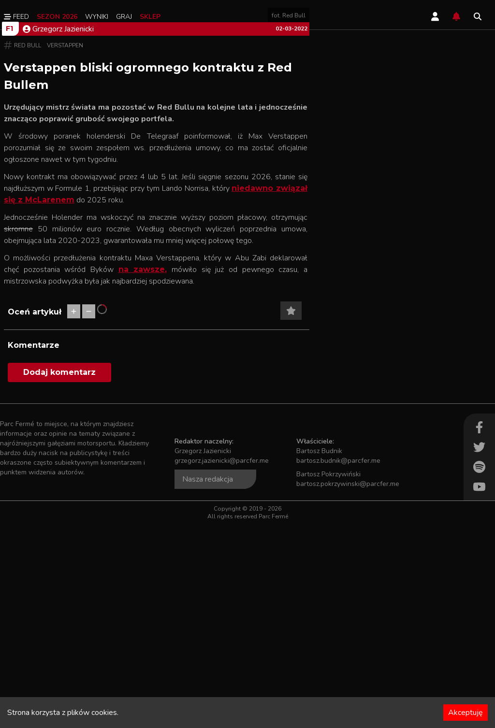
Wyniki (96, 16)
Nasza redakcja (207, 683)
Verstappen (65, 249)
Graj (124, 16)
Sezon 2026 (57, 16)
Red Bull (27, 249)
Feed (16, 16)
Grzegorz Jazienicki (58, 233)
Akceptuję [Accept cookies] (465, 712)
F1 (9, 232)
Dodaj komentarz (59, 576)
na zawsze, (142, 473)
